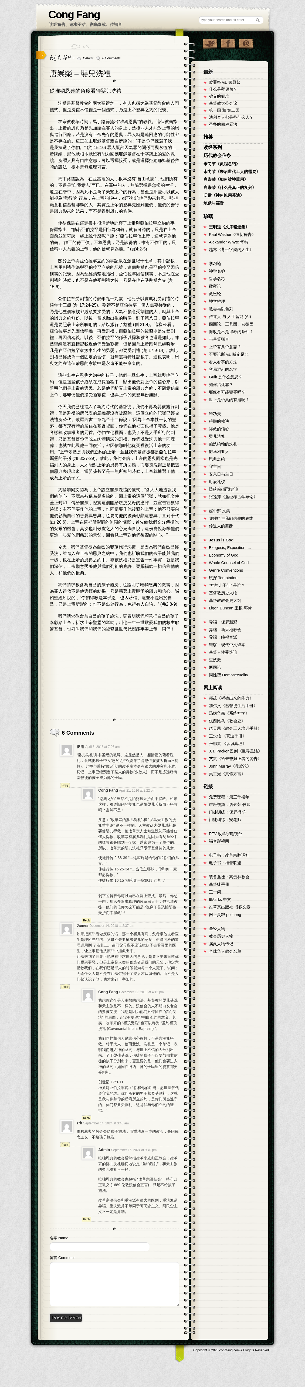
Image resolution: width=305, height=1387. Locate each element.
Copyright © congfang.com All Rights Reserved (231, 1350)
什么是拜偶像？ (223, 89)
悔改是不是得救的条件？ (231, 332)
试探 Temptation (223, 578)
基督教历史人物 (223, 593)
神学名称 (217, 271)
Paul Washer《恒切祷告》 (232, 234)
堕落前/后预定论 (223, 489)
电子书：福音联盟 (225, 863)
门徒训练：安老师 (225, 820)
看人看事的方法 (223, 362)
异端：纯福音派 (223, 637)
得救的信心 (219, 429)
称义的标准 (219, 96)
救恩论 (215, 294)
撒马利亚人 (219, 451)
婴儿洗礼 (217, 436)
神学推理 (217, 301)
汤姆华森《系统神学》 (229, 713)
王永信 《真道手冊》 (227, 736)
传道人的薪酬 (221, 526)
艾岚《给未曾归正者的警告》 (235, 759)
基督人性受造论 (223, 652)
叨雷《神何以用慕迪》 (224, 195)
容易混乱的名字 (223, 369)
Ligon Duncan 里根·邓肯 (230, 608)
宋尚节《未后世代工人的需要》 (232, 171)
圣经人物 (217, 929)
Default (88, 58)
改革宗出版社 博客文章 (229, 907)
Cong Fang (74, 15)
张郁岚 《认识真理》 (227, 743)
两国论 (215, 667)
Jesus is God (221, 540)
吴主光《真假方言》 (227, 774)
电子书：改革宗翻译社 (229, 855)
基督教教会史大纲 (225, 600)
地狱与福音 (214, 203)
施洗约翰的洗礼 (223, 444)
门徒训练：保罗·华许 (227, 812)
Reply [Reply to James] (65, 986)
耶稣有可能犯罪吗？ (227, 392)
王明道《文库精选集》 (229, 227)
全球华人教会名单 (225, 951)
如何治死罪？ (221, 384)
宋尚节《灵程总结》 (222, 164)
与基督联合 (219, 339)
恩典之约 (217, 459)
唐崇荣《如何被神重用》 (226, 179)
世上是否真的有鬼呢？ (229, 400)
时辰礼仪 (217, 482)
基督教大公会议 (223, 103)
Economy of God (223, 555)
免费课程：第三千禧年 (229, 797)
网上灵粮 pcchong (225, 915)
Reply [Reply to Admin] (86, 1219)
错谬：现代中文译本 (227, 645)
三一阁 (215, 892)
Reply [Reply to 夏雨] (65, 785)
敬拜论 (215, 286)
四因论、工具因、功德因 (231, 324)
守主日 (215, 466)
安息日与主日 (221, 474)
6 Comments (111, 58)
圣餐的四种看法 (223, 124)
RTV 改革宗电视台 (225, 834)
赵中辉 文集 (219, 511)
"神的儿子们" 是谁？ (227, 585)
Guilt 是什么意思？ (225, 377)
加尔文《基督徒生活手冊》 (233, 706)
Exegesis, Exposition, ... (230, 547)
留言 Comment (62, 1258)
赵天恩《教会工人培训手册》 (235, 728)
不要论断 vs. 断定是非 (229, 354)
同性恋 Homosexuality (228, 675)
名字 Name (59, 1238)
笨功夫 (215, 414)
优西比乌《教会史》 (227, 721)
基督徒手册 (219, 884)
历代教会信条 (217, 155)
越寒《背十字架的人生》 (231, 249)
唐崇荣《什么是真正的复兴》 (230, 187)
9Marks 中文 (220, 899)
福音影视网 (219, 841)
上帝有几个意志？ (225, 347)
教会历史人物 (221, 936)
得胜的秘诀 (219, 421)
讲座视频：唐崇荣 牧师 (229, 804)
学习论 (215, 264)
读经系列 (213, 147)
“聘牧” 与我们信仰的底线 (231, 518)
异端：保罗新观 (223, 622)
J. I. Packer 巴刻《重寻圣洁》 (235, 751)
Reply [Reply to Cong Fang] (86, 920)
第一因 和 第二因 (224, 110)
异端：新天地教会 (225, 630)
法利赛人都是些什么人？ (231, 117)
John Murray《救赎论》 (230, 766)
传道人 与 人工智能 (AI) (230, 316)
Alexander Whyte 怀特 (228, 242)
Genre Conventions (226, 570)
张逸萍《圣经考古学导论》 (233, 497)
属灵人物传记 (221, 944)
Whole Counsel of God (229, 563)
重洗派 (215, 660)
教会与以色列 (221, 309)
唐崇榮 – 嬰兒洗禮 (80, 73)
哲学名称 (217, 279)
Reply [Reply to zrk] (65, 1144)
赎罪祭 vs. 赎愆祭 (224, 82)
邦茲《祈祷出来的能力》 (231, 698)
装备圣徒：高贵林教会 (229, 877)
